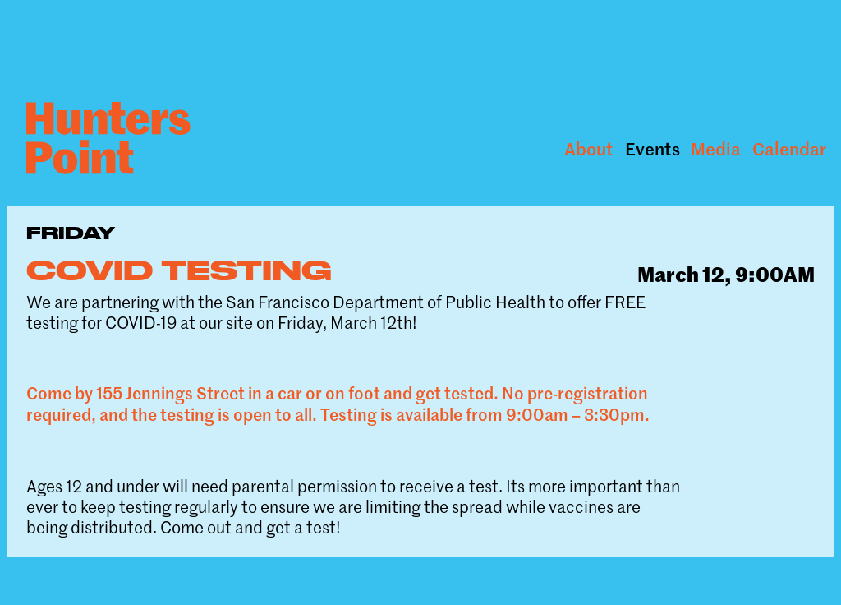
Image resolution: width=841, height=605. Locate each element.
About (589, 148)
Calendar (789, 148)
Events (652, 148)
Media (716, 148)
